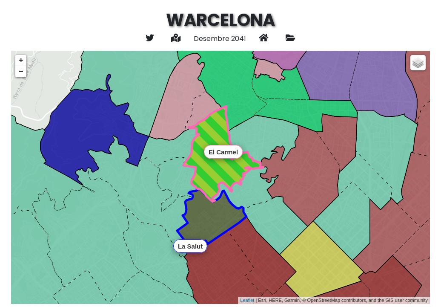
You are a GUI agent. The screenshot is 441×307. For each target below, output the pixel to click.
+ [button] (21, 60)
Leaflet (247, 300)
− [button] (21, 72)
